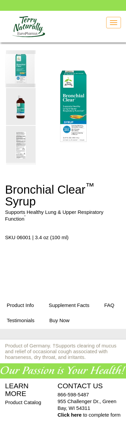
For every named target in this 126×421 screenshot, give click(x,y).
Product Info (20, 305)
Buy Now (59, 320)
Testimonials (21, 320)
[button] (21, 106)
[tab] (20, 305)
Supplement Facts (69, 305)
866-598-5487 (73, 394)
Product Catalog (23, 402)
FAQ (109, 305)
